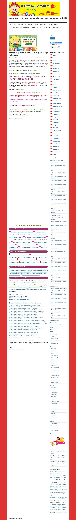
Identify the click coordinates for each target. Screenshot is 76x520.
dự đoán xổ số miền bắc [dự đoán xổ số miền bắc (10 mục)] (55, 484)
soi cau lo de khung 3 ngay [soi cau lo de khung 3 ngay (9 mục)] (54, 497)
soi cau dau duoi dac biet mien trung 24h (17, 309)
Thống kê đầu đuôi (57, 109)
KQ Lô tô (49, 30)
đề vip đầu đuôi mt (33, 70)
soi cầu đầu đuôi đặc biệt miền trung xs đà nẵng (37, 323)
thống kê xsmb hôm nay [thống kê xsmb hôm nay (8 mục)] (58, 512)
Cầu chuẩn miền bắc (29, 24)
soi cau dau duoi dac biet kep (15, 308)
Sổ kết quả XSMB (56, 66)
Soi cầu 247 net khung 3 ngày (34, 305)
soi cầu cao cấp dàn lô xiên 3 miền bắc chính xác (24, 257)
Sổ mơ (54, 154)
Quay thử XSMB (56, 143)
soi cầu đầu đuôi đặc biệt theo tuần (31, 332)
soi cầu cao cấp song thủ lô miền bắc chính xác (28, 234)
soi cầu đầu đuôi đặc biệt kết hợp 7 (16, 317)
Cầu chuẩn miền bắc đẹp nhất (41, 24)
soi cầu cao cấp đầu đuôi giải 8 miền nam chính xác (25, 273)
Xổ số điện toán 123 (57, 92)
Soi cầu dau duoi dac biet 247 (26, 306)
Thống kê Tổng (56, 127)
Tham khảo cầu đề (34, 27)
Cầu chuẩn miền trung (53, 24)
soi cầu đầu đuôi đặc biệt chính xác (30, 315)
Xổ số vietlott (55, 74)
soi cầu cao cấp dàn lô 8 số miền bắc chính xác (20, 254)
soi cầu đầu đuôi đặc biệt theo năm (16, 331)
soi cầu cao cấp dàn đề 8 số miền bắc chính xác (26, 244)
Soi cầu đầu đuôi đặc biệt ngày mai (28, 324)
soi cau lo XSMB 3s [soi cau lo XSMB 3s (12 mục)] (57, 500)
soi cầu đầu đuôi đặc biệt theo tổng (16, 332)
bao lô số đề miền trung (15, 302)
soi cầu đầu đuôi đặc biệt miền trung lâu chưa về (19, 321)
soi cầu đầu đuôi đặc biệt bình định (16, 315)
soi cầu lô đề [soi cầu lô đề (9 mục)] (52, 512)
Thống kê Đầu (56, 119)
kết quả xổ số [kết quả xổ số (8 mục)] (59, 492)
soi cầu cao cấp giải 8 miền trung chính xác (23, 282)
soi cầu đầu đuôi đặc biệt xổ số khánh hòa (18, 337)
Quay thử (55, 30)
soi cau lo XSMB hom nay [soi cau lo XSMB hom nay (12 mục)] (57, 504)
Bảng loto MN (53, 415)
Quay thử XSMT (56, 149)
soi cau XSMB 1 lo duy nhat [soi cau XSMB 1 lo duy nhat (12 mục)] (60, 507)
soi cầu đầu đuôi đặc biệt (32, 314)
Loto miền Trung (56, 141)
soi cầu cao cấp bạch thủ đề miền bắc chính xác (18, 239)
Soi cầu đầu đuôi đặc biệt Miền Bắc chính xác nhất (33, 317)
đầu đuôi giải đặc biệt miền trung (16, 303)
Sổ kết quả (20, 30)
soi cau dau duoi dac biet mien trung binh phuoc (35, 312)
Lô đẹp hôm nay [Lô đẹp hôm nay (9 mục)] (63, 492)
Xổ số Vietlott (53, 348)
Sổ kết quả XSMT (56, 71)
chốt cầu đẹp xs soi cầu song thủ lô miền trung (19, 299)
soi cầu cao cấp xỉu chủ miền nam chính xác (19, 269)
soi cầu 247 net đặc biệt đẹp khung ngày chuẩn (19, 305)
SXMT (62, 27)
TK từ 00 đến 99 (56, 133)
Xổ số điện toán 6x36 (57, 90)
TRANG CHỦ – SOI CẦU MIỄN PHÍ (16, 24)
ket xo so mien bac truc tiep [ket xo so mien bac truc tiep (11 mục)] (57, 486)
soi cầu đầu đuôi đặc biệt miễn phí (16, 318)
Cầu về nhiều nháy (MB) (58, 106)
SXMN (57, 27)
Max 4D (54, 84)
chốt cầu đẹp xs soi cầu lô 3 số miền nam (59, 305)
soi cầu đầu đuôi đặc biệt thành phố (30, 329)
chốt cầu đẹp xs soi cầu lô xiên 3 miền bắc (58, 461)
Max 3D (54, 82)
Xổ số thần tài (56, 95)
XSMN (54, 57)
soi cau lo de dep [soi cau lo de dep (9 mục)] (64, 495)
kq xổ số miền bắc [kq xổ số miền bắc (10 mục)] (53, 492)
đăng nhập (15, 349)
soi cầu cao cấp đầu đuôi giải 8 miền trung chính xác (29, 287)
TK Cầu (38, 30)
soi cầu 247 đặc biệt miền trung (35, 303)
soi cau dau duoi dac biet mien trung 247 (30, 308)
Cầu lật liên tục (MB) (57, 100)
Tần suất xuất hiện (57, 130)
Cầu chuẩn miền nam (14, 27)
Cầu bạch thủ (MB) (57, 98)
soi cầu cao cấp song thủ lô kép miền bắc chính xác (35, 237)
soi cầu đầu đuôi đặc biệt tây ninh (16, 329)
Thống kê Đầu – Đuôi (57, 125)
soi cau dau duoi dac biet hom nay (39, 306)
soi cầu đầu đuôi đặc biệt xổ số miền (34, 337)
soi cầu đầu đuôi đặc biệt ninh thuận (16, 326)
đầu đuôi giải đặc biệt (25, 73)
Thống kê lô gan (56, 111)
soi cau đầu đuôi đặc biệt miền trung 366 (17, 320)
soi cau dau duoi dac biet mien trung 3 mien (34, 309)
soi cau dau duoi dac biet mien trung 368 (36, 311)
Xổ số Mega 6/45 (56, 76)
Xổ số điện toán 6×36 (55, 370)
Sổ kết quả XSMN (56, 68)
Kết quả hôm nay (13, 30)
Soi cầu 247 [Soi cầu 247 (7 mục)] (54, 509)
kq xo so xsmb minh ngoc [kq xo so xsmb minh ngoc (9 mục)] (61, 490)
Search (52, 38)
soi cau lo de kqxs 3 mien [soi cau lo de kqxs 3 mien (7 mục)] (63, 497)
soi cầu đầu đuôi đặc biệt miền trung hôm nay (35, 320)
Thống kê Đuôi (56, 122)
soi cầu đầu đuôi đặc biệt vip (15, 335)
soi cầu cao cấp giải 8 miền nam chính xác (20, 270)
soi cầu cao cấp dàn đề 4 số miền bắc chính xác (22, 242)
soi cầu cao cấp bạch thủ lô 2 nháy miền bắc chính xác (22, 232)
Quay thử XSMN (56, 146)
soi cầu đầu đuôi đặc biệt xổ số (28, 335)
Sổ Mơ (60, 30)
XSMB (54, 55)
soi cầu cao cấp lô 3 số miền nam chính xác (31, 275)
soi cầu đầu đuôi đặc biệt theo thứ (30, 331)
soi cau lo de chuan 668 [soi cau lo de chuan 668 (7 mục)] (58, 495)
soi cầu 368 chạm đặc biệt (15, 306)
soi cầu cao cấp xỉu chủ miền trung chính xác (20, 280)
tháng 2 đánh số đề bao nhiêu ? (16, 294)
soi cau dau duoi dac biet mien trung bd (17, 312)
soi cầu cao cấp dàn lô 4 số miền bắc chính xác (29, 247)
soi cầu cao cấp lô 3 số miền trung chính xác (37, 289)
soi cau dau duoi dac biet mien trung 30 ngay (18, 311)
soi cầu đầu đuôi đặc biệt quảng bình (31, 326)
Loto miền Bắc (56, 135)
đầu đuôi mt (11, 70)
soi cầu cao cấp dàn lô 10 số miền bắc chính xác (29, 262)
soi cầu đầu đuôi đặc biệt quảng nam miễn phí (18, 328)
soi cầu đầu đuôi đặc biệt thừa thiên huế (17, 334)
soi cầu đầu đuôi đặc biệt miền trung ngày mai (18, 323)
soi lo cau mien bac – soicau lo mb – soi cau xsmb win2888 (38, 18)
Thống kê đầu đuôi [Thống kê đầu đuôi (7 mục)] (64, 512)
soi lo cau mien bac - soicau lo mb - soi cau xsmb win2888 (26, 57)
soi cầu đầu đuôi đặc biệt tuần (31, 334)
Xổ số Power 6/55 (56, 79)
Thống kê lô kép (56, 117)
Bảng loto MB (53, 418)
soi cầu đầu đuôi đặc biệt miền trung (31, 318)
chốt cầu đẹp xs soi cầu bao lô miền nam (59, 288)
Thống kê (43, 30)
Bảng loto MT (53, 413)
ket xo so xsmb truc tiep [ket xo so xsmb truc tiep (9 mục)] (56, 487)
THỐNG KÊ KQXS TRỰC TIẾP (44, 27)
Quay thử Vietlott (56, 151)
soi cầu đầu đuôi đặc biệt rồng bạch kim (36, 328)
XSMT (54, 60)
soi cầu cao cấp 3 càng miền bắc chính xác (26, 260)
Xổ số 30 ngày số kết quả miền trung (17, 297)
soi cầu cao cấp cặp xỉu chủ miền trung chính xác (24, 285)
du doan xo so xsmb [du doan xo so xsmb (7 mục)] (60, 475)
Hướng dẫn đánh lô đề (24, 27)
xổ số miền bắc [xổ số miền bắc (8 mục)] (52, 514)
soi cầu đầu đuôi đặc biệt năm (15, 324)
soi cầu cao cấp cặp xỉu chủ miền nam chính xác (20, 272)
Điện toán (32, 30)
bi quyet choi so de (25, 302)
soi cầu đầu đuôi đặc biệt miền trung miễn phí (38, 321)
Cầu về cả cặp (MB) (57, 103)
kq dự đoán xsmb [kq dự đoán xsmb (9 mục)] (60, 489)
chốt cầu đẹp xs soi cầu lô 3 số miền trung (18, 296)
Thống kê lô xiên (56, 114)
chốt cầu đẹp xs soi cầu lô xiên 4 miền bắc (58, 455)
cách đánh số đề (33, 302)
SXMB (53, 27)
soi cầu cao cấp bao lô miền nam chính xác (39, 270)
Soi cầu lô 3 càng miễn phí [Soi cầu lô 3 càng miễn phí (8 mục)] (60, 509)
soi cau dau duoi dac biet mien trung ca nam (18, 314)
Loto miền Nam (56, 138)
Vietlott (27, 30)
